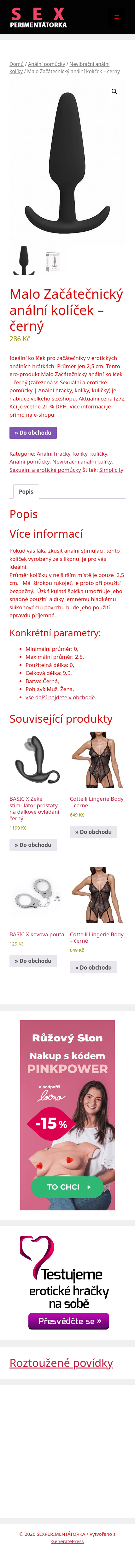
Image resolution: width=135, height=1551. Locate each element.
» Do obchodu (33, 432)
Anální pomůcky (46, 64)
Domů (16, 64)
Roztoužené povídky (61, 1362)
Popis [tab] (26, 491)
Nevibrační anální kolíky (82, 461)
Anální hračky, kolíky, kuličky (72, 453)
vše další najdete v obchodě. (61, 697)
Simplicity (111, 469)
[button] (114, 91)
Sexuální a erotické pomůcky (45, 469)
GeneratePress (67, 1541)
